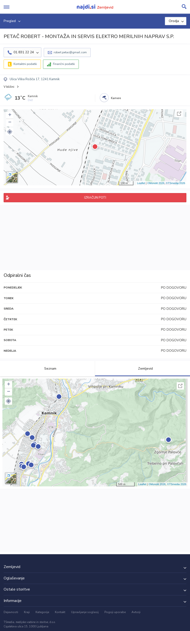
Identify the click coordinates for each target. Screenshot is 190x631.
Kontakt (60, 612)
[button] (9, 131)
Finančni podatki (64, 64)
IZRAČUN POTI (95, 197)
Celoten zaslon (179, 113)
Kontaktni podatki (25, 64)
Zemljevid (142, 368)
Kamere (116, 98)
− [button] (9, 122)
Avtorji (136, 612)
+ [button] (9, 115)
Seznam (47, 368)
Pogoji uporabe (115, 612)
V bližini (9, 87)
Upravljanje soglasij (85, 612)
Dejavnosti (11, 612)
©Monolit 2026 (155, 183)
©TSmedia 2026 (175, 183)
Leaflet (141, 183)
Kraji (27, 612)
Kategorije (42, 612)
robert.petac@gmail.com (70, 52)
